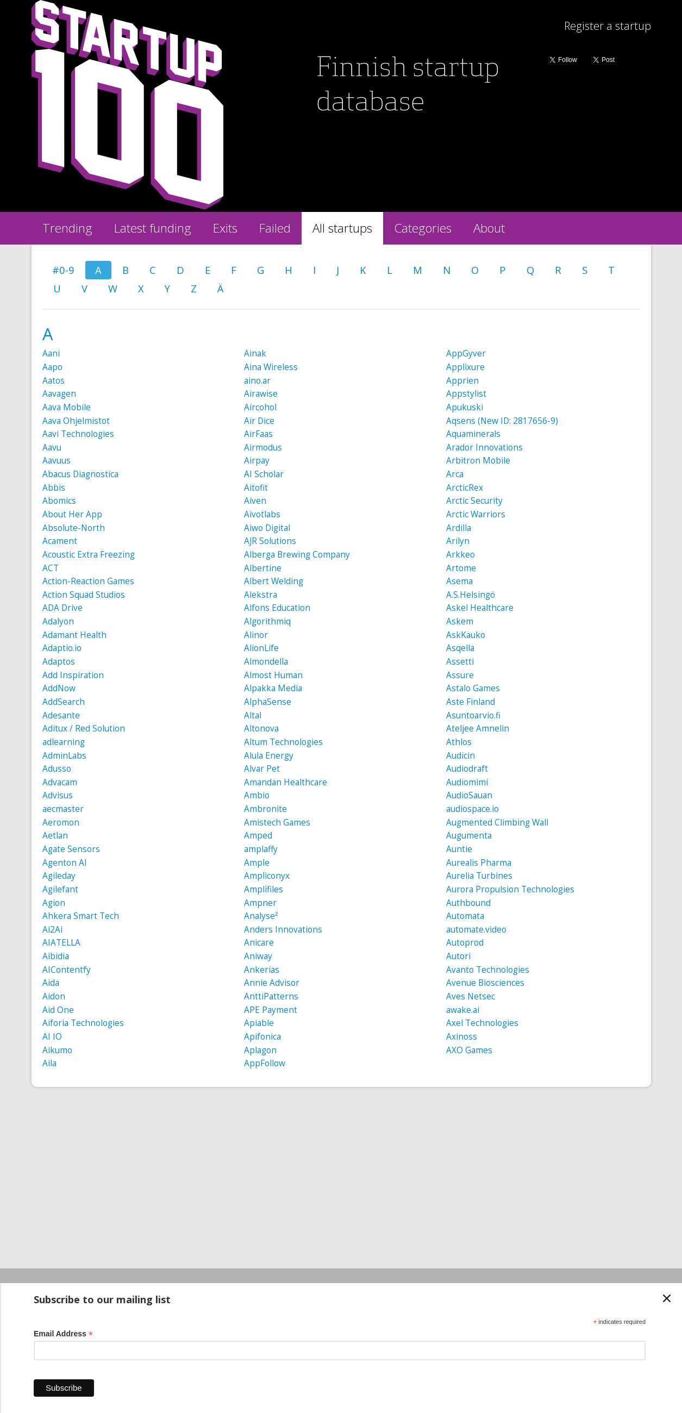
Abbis (53, 487)
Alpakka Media (273, 688)
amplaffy (261, 849)
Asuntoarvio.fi (473, 715)
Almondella (266, 661)
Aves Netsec (470, 996)
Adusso (56, 768)
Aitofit (256, 487)
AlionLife (261, 648)
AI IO (52, 1036)
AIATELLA (61, 942)
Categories (423, 228)
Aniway (258, 956)
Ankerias (261, 970)
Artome (461, 568)
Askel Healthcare (480, 608)
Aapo (52, 367)
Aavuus (56, 460)
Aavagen (59, 393)
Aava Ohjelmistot (76, 421)
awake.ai (462, 1010)
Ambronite (265, 809)
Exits (225, 228)
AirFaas (258, 434)
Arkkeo (460, 554)
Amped (258, 835)
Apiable (259, 1023)
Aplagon (260, 1050)
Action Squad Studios (83, 595)
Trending (67, 228)
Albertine (262, 568)
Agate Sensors (71, 849)
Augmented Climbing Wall (497, 822)
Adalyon (58, 621)
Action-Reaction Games (88, 581)
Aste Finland (470, 702)
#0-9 (63, 270)
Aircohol (260, 407)
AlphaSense (267, 702)
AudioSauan (469, 795)
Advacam (59, 782)
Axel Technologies (482, 1023)
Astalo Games (473, 688)
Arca (455, 474)
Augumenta (469, 835)
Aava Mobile (66, 407)
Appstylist (466, 393)
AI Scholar (264, 474)
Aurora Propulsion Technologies (510, 889)
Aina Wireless (271, 367)
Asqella (460, 648)
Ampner (260, 903)
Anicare (259, 942)
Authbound (468, 903)
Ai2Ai (52, 929)
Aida (50, 983)
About (489, 228)
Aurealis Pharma (478, 862)
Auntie (459, 849)
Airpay (257, 460)
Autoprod (465, 942)
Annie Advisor (271, 983)
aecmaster (63, 809)
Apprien (462, 380)
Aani (51, 353)
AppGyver (466, 353)
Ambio (257, 795)
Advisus (57, 795)
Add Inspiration (73, 675)
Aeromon (60, 822)
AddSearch (63, 702)
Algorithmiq (267, 621)
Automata (465, 916)
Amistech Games (277, 822)
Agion (53, 903)
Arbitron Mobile (478, 460)
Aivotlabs (262, 514)
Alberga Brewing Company (297, 554)
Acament (59, 541)
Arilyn (458, 541)
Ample (257, 862)
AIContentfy (66, 970)
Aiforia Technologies (83, 1023)
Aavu (51, 447)
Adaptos (58, 661)
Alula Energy (268, 755)
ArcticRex (464, 487)
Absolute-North (73, 528)
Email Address (63, 1334)
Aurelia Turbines (479, 875)
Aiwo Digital (267, 528)
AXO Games (469, 1050)
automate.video (476, 929)
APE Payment (270, 1010)
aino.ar (257, 380)
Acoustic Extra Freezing (88, 554)
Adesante (61, 715)
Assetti (460, 661)
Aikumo (57, 1050)
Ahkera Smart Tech (80, 916)
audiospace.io (472, 809)
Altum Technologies (283, 742)
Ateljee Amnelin (477, 728)
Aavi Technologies (78, 434)
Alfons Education (277, 608)
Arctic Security (474, 501)
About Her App (72, 514)
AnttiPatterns (271, 996)
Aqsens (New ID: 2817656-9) (502, 421)
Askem (459, 621)
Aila (49, 1063)
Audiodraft (467, 768)
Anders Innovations (283, 929)
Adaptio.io (62, 648)
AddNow (59, 688)
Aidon (53, 996)
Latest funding (152, 228)
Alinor (256, 635)
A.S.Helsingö (470, 595)
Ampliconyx (267, 875)
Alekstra (260, 595)
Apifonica (262, 1036)
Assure (460, 675)
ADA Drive (62, 608)
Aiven (255, 501)
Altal (252, 715)
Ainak (255, 353)
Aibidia (55, 956)
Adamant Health (74, 635)
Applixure (465, 367)
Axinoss (461, 1036)
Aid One (58, 1010)
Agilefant (60, 889)
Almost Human (273, 675)
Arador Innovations (484, 447)
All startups (342, 228)
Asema (459, 581)
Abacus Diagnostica (80, 474)
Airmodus (263, 447)
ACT (50, 568)
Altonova (261, 728)
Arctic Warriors (475, 514)
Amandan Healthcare (285, 782)
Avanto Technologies (487, 970)
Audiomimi (467, 782)
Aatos (53, 380)
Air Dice (259, 421)
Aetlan (55, 835)
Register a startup (607, 25)
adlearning (63, 742)
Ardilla (458, 528)
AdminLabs (64, 755)
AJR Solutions (270, 541)
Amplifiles (263, 889)
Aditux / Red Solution (83, 728)
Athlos (459, 742)
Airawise (261, 393)
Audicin (460, 755)
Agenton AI (64, 862)
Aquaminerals (473, 434)
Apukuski (464, 407)
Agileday (59, 875)
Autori (458, 956)
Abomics (59, 501)
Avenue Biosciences (485, 983)
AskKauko (465, 635)
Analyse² (261, 916)
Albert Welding (273, 581)
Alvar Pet (262, 768)
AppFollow (264, 1063)
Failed (275, 228)
